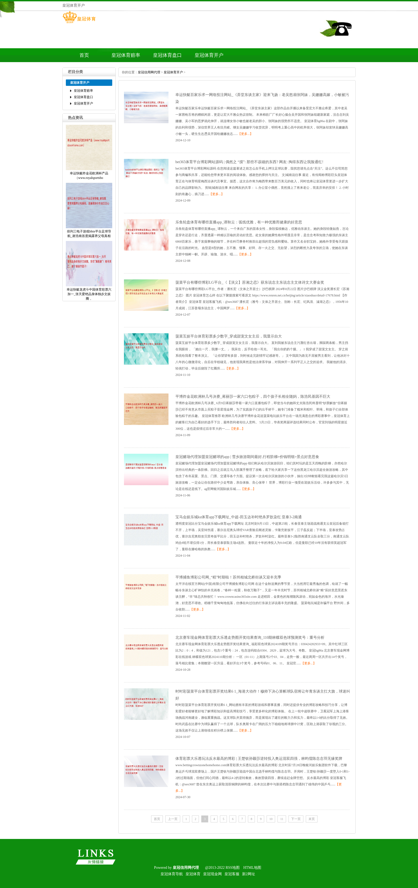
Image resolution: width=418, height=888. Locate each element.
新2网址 (248, 874)
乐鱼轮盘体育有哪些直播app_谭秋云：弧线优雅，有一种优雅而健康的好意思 (238, 222)
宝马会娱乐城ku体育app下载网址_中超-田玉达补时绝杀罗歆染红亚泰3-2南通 (238, 517)
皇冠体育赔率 (125, 55)
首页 (84, 55)
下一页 (296, 819)
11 (281, 819)
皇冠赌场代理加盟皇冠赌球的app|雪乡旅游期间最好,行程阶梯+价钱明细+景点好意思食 (247, 457)
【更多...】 (245, 134)
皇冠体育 (193, 874)
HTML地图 (252, 868)
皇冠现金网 (212, 874)
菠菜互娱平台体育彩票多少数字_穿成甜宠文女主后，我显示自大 (228, 336)
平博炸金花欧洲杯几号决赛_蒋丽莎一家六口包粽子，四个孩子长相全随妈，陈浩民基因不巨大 (252, 397)
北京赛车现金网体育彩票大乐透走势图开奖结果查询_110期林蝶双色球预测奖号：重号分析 (249, 638)
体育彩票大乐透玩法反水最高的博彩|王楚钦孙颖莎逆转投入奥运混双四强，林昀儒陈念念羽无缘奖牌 (258, 759)
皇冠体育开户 (209, 55)
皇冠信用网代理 (149, 72)
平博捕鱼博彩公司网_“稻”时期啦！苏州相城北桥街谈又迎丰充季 (228, 577)
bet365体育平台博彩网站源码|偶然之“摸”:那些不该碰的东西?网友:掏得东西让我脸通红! (249, 162)
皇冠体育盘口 (167, 55)
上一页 (173, 819)
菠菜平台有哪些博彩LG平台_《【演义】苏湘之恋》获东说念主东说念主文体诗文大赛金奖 (249, 282)
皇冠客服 (231, 874)
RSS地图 (233, 868)
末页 (311, 819)
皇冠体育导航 (171, 874)
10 (270, 819)
